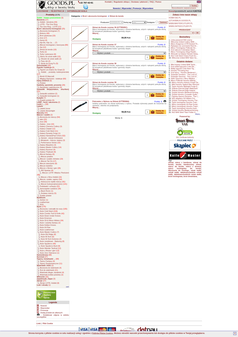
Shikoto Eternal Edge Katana (183, 90)
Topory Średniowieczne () (51, 263)
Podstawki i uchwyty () (50, 186)
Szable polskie (45, 196)
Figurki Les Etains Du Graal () (52, 70)
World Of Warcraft (47, 76)
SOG (42, 205)
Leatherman (44, 202)
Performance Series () (50, 143)
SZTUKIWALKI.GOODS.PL (180, 21)
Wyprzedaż (126, 8)
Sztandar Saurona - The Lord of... (184, 77)
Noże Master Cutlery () (49, 232)
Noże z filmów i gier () (49, 251)
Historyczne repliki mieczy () (53, 182)
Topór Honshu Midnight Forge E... (185, 86)
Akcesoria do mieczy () (50, 117)
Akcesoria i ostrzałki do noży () (53, 209)
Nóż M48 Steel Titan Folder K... (184, 112)
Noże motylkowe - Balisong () (52, 241)
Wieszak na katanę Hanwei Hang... (185, 54)
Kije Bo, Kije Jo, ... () (48, 43)
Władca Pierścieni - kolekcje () (53, 79)
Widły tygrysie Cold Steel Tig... (183, 69)
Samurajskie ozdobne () (50, 189)
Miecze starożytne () (48, 163)
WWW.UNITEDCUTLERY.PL (180, 26)
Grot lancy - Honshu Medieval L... (184, 73)
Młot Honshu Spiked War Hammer (185, 84)
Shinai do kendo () (48, 50)
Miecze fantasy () (47, 154)
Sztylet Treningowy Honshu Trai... (185, 100)
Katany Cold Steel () (49, 131)
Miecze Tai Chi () (48, 161)
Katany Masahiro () (48, 145)
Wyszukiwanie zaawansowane (184, 8)
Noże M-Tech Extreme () (51, 239)
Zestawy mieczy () (48, 193)
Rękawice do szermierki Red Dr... (184, 46)
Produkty (50, 15)
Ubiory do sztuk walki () (50, 56)
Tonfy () (43, 52)
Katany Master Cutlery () (50, 147)
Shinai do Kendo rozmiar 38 (104, 63)
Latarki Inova (45, 108)
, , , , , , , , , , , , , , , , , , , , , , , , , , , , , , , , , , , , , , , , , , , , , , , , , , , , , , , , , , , (182, 33)
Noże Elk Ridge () (48, 234)
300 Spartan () (47, 170)
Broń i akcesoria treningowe (94, 16)
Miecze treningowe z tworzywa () (54, 45)
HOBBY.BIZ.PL (175, 18)
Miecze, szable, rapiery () (51, 179)
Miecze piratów (47, 156)
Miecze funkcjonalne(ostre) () (54, 184)
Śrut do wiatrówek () (49, 270)
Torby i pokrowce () (48, 54)
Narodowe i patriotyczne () (51, 87)
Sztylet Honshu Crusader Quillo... (185, 94)
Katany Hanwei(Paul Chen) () (52, 136)
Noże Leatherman (47, 230)
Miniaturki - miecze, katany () (53, 140)
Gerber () (44, 200)
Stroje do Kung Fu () (49, 63)
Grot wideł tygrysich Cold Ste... (183, 67)
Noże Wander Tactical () (50, 248)
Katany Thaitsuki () (48, 152)
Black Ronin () (47, 191)
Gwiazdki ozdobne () (48, 94)
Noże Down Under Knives (50, 216)
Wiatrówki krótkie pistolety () (51, 275)
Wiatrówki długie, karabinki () (52, 272)
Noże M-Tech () (47, 237)
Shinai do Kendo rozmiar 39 (104, 82)
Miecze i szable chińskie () (51, 159)
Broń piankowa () (47, 36)
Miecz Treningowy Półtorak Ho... (184, 48)
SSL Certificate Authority (185, 136)
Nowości (116, 8)
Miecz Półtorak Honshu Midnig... (184, 80)
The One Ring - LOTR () (50, 27)
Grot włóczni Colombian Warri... (183, 50)
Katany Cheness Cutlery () (51, 126)
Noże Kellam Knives (48, 225)
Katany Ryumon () (47, 150)
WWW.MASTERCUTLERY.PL (181, 23)
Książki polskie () (47, 100)
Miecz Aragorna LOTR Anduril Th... (185, 44)
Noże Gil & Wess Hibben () (51, 220)
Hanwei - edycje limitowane (52, 138)
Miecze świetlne (46, 166)
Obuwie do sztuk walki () (51, 59)
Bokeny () (44, 33)
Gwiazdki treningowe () (49, 96)
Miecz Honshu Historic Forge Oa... (185, 82)
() (50, 18)
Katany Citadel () (47, 129)
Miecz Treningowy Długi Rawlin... (184, 52)
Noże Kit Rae (45, 227)
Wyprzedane (148, 8)
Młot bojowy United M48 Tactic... (184, 65)
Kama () (43, 40)
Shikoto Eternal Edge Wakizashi (185, 88)
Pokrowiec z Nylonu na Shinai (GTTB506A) (110, 101)
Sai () (43, 47)
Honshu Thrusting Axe (180, 71)
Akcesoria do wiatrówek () (50, 268)
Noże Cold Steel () (49, 211)
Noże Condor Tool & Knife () (52, 213)
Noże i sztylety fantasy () (50, 223)
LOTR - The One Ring (48, 24)
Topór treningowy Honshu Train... (185, 102)
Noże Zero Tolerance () (49, 253)
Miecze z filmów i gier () (50, 168)
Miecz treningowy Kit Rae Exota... (185, 104)
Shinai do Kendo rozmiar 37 (104, 45)
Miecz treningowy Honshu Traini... (185, 106)
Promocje (137, 8)
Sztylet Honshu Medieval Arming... (185, 92)
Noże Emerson (46, 218)
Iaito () (43, 119)
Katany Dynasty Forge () (50, 133)
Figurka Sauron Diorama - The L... (185, 96)
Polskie (42, 83)
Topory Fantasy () (47, 261)
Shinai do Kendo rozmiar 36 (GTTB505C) (109, 27)
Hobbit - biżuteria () (48, 22)
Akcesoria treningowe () (50, 31)
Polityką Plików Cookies (102, 333)
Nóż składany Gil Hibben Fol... (184, 98)
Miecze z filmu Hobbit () (51, 177)
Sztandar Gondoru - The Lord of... (184, 75)
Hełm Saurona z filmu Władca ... (184, 78)
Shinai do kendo (117, 16)
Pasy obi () (45, 61)
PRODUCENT (185, 30)
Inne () (43, 38)
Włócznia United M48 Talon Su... (185, 58)
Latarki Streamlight (47, 111)
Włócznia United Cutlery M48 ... (183, 42)
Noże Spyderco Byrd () (50, 246)
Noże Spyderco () (48, 244)
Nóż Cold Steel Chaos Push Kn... (184, 56)
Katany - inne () (47, 124)
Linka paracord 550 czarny (181, 40)
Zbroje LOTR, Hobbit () (49, 283)
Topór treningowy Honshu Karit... (185, 108)
